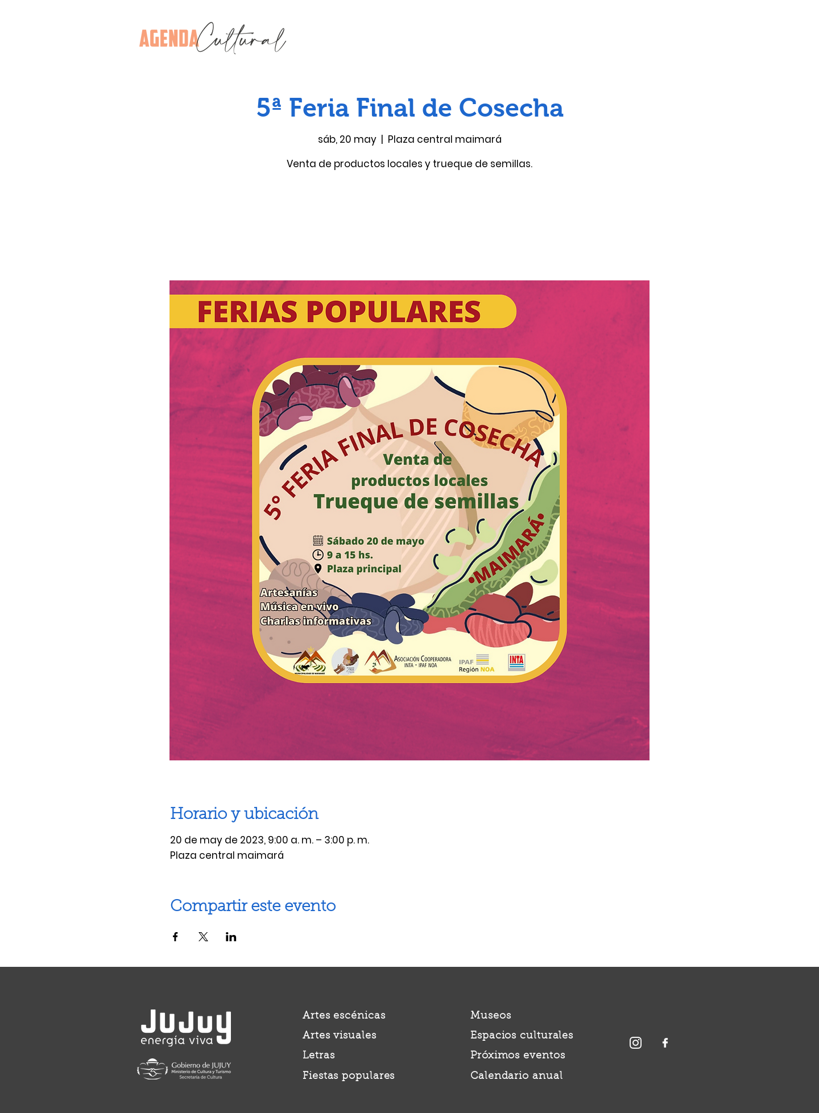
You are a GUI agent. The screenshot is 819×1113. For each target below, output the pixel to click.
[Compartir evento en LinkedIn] (231, 936)
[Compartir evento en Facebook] (175, 936)
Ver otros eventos (410, 227)
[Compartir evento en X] (203, 936)
